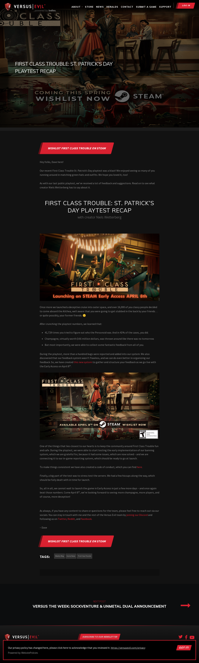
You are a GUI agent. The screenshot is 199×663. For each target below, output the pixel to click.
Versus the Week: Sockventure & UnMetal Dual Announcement (99, 604)
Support (165, 6)
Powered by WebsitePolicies (23, 652)
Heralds (112, 6)
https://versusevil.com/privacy (128, 647)
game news (71, 556)
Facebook (86, 519)
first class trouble (84, 556)
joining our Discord (137, 515)
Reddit (71, 519)
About (77, 6)
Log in (186, 5)
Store (89, 6)
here (139, 467)
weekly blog (59, 556)
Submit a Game (146, 6)
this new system (83, 362)
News (100, 6)
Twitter (62, 519)
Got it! (184, 647)
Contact (127, 6)
